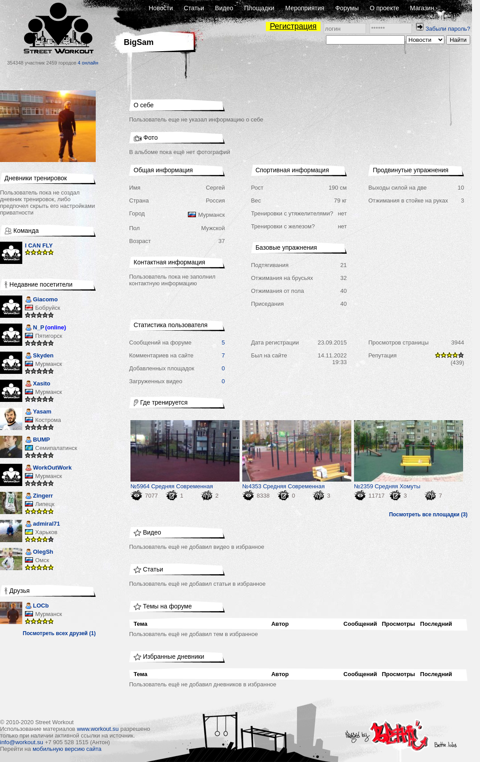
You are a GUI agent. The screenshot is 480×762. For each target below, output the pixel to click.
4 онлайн (88, 62)
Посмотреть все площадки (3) (428, 514)
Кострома (48, 420)
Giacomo (41, 300)
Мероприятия (305, 8)
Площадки (259, 8)
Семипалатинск (56, 448)
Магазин (422, 8)
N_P (34, 328)
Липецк (44, 504)
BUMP (37, 440)
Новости (161, 8)
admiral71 (42, 524)
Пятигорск (48, 335)
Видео (224, 8)
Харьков (46, 532)
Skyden (39, 356)
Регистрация (293, 26)
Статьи (194, 8)
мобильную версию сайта (67, 749)
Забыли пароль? (448, 28)
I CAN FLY (39, 245)
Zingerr (39, 496)
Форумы (347, 8)
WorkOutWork (48, 468)
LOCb (37, 606)
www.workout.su (98, 729)
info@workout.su (21, 742)
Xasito (37, 384)
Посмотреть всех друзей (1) (59, 633)
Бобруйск (47, 307)
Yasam (38, 412)
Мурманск (48, 364)
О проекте (384, 8)
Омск (42, 560)
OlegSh (39, 552)
